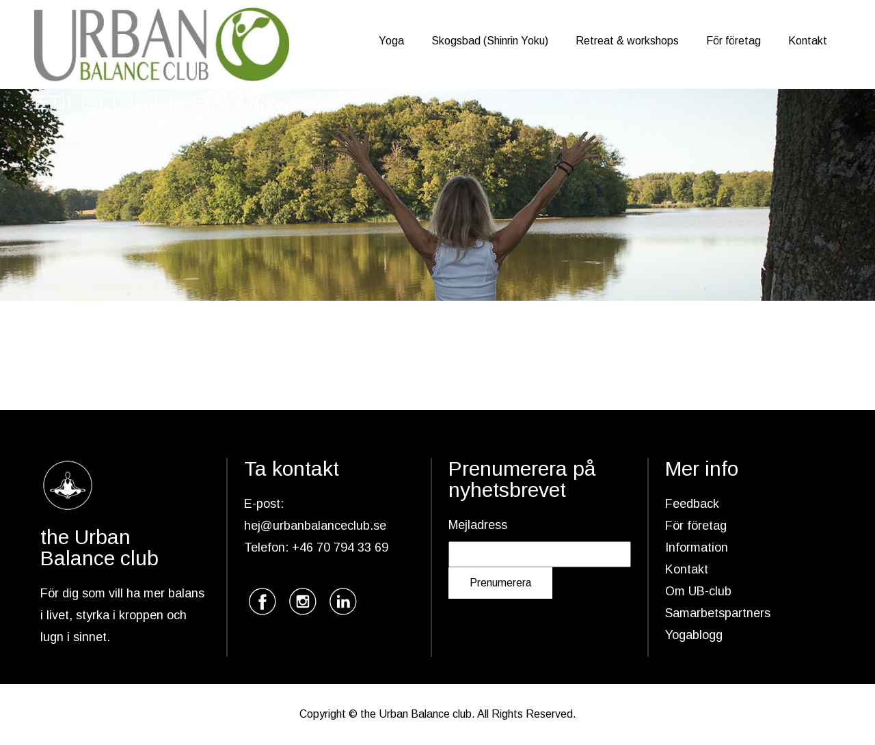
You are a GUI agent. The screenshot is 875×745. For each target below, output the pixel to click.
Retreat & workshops (627, 40)
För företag (733, 40)
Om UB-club (698, 591)
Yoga (391, 40)
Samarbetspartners (717, 613)
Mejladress (477, 525)
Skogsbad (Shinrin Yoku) (489, 40)
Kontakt (807, 40)
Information (696, 547)
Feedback (692, 504)
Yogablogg (694, 635)
